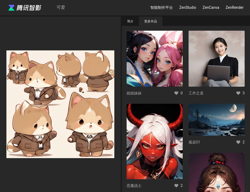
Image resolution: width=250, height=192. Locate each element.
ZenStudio (187, 7)
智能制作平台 (161, 7)
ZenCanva (211, 7)
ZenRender (235, 7)
